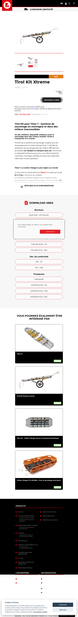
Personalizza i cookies (40, 612)
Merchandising (49, 516)
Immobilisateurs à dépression (25, 553)
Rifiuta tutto (62, 610)
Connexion (50, 232)
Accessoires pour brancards (26, 518)
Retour (46, 588)
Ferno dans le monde (26, 579)
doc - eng (39, 267)
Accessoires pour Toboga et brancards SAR (26, 528)
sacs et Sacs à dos (49, 512)
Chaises (21, 533)
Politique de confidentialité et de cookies (52, 594)
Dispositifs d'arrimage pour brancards (26, 520)
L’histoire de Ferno (25, 583)
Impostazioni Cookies (67, 615)
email (32, 109)
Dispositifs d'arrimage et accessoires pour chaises (26, 535)
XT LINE (20, 558)
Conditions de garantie (53, 579)
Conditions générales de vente (53, 583)
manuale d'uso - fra (39, 244)
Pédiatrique (23, 541)
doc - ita (39, 262)
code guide (39, 279)
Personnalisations (50, 520)
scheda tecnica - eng (38, 291)
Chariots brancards (26, 516)
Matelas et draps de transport (26, 563)
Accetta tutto (63, 604)
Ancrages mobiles (25, 568)
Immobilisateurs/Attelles (28, 545)
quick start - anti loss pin (39, 215)
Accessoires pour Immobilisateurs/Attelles (26, 547)
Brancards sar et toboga (28, 525)
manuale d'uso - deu (39, 250)
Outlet (20, 512)
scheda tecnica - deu (38, 297)
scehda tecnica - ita (39, 285)
